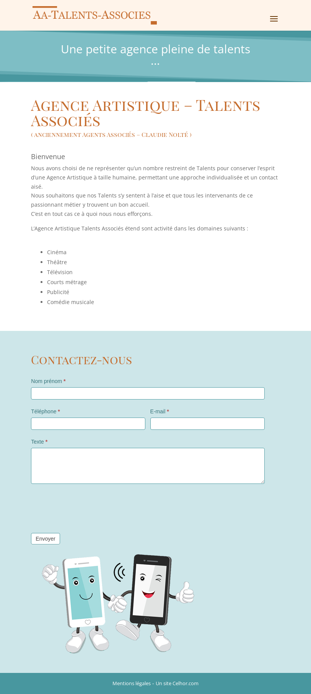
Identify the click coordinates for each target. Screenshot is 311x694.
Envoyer (45, 539)
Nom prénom (48, 381)
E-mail (159, 411)
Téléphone (45, 411)
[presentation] (89, 506)
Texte (39, 442)
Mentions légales (131, 683)
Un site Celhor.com (177, 683)
